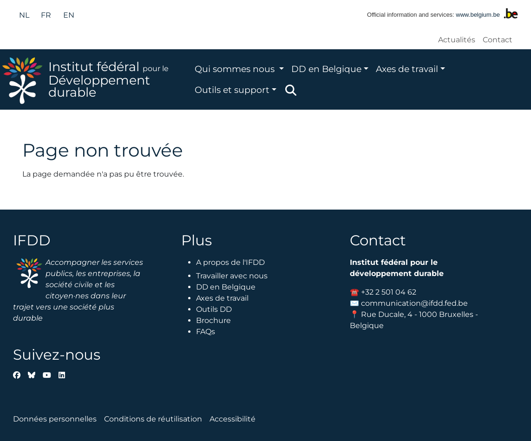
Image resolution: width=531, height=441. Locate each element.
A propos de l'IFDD (230, 262)
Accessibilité (233, 419)
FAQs (205, 331)
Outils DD (214, 309)
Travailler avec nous (232, 275)
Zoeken (291, 90)
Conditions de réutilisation (153, 419)
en (68, 15)
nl (24, 15)
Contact (497, 39)
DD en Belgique (326, 68)
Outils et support (232, 89)
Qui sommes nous (236, 68)
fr (46, 15)
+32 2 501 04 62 (388, 292)
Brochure (213, 320)
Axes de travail (407, 68)
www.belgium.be (478, 14)
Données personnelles (55, 419)
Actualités (456, 39)
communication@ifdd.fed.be (414, 303)
